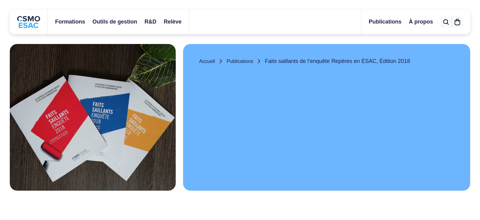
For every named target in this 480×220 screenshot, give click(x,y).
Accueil (208, 61)
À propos (414, 22)
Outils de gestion (114, 22)
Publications (378, 22)
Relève (173, 22)
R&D (150, 22)
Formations (70, 22)
